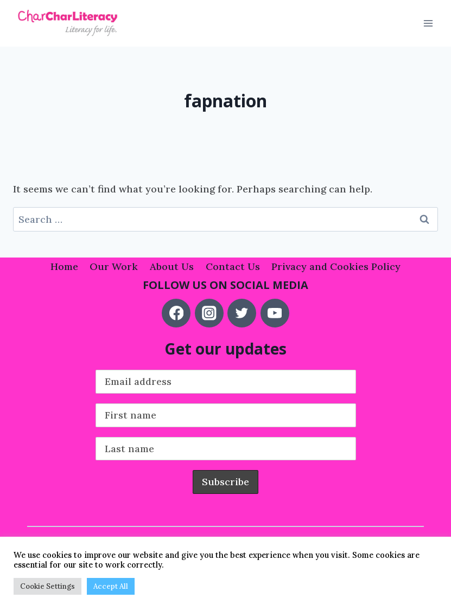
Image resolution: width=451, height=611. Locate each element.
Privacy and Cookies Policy (336, 266)
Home (64, 266)
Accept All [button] (110, 586)
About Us (172, 266)
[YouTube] (275, 313)
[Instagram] (209, 313)
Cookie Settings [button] (47, 586)
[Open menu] (428, 23)
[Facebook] (176, 313)
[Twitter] (241, 313)
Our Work (114, 266)
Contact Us (233, 266)
